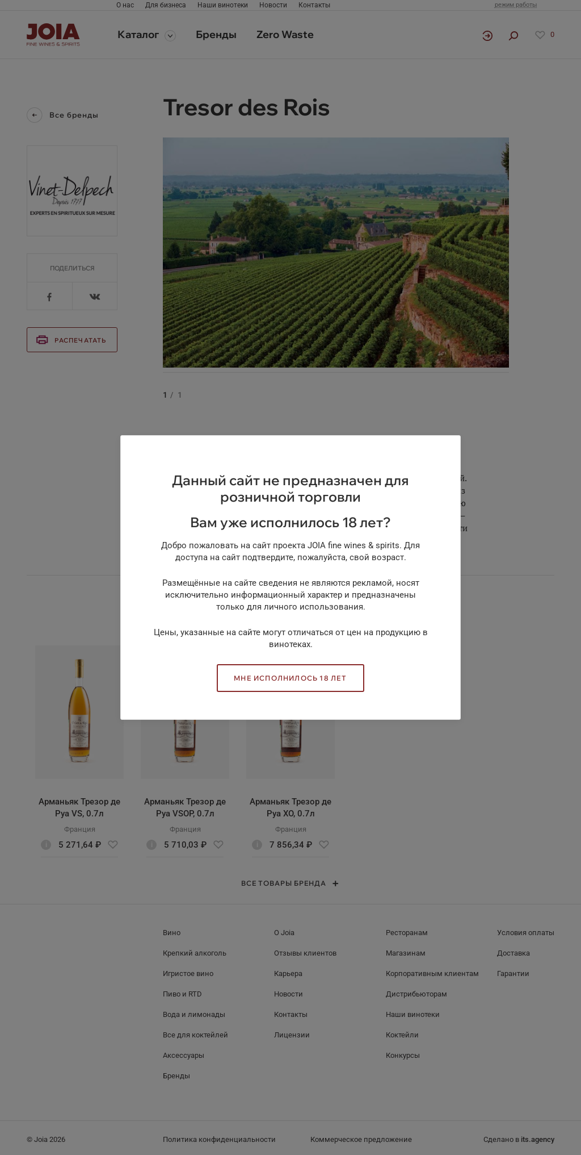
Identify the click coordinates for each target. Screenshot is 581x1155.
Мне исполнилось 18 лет (290, 678)
